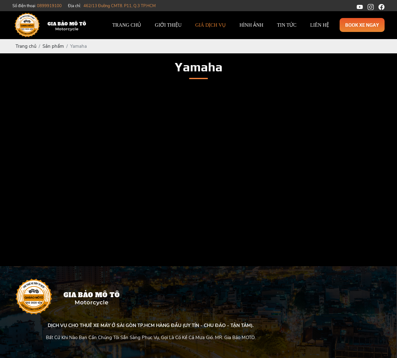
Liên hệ (319, 25)
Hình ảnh (251, 25)
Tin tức (287, 25)
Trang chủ (126, 25)
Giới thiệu (168, 25)
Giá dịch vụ (210, 25)
